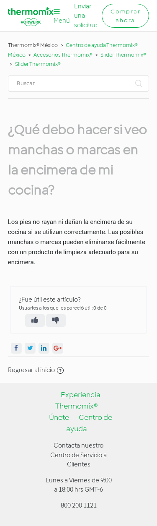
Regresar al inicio (36, 370)
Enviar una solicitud (86, 16)
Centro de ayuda (89, 423)
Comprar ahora (125, 16)
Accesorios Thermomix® (63, 55)
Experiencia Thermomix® (78, 400)
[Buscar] (78, 83)
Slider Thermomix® (123, 55)
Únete (59, 417)
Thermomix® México (33, 45)
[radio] (35, 320)
